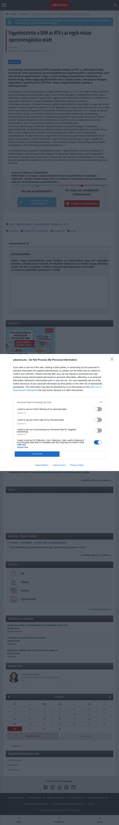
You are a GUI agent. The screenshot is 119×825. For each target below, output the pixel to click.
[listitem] (59, 402)
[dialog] (59, 412)
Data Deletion (41, 465)
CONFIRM (37, 454)
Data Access (59, 465)
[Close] (113, 360)
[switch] (98, 409)
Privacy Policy (77, 465)
